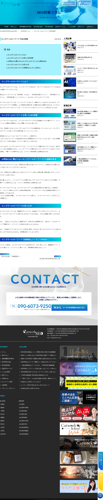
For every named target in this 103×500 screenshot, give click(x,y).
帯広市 (4, 422)
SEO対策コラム (27, 31)
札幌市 (4, 402)
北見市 (4, 425)
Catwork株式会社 (35, 334)
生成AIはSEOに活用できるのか (31, 386)
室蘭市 (4, 415)
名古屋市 (23, 402)
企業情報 (6, 383)
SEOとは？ (16, 26)
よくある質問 (74, 26)
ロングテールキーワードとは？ (18, 54)
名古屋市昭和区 (25, 425)
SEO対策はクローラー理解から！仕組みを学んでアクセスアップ (41, 360)
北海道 (5, 399)
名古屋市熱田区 (25, 432)
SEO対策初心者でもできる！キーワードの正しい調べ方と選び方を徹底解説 (41, 370)
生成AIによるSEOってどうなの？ (32, 380)
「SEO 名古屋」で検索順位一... (12, 255)
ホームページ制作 (8, 380)
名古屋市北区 (25, 412)
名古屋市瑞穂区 (25, 429)
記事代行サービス (63, 26)
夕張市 (4, 429)
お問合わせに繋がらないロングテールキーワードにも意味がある (28, 61)
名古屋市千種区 (25, 405)
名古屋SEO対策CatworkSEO (10, 31)
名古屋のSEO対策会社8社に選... (57, 255)
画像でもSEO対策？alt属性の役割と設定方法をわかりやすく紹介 (41, 357)
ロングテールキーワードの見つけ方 (19, 64)
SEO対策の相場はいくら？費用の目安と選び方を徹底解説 (39, 350)
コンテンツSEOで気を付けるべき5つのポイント (36, 383)
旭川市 (4, 412)
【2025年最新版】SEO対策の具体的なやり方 (35, 373)
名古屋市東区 (25, 409)
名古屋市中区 (25, 422)
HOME (9, 26)
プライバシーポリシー (10, 386)
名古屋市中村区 (25, 419)
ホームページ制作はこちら (101, 458)
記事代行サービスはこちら (101, 478)
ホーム (5, 350)
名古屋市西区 (25, 415)
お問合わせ (92, 26)
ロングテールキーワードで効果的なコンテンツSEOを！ (25, 67)
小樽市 (4, 409)
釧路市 (4, 419)
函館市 (4, 405)
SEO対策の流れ (41, 26)
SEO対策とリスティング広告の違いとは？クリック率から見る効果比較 (41, 366)
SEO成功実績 (52, 26)
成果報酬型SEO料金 (28, 26)
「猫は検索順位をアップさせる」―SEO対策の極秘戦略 (39, 363)
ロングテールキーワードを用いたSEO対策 (21, 58)
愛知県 (24, 399)
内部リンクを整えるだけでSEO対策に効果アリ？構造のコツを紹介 (41, 353)
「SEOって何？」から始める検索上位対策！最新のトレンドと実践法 (41, 376)
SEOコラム (83, 26)
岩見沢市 (4, 432)
